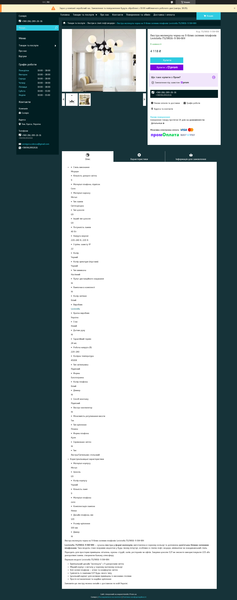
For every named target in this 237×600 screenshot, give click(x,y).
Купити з (167, 67)
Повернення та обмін (138, 14)
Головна (65, 14)
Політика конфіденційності (134, 597)
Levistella (75, 309)
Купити (167, 60)
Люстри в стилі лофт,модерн (101, 23)
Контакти (117, 14)
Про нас (104, 14)
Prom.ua (133, 594)
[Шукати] (56, 28)
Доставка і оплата (164, 14)
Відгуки (23, 56)
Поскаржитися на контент (110, 597)
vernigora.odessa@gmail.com (35, 144)
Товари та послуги (83, 14)
